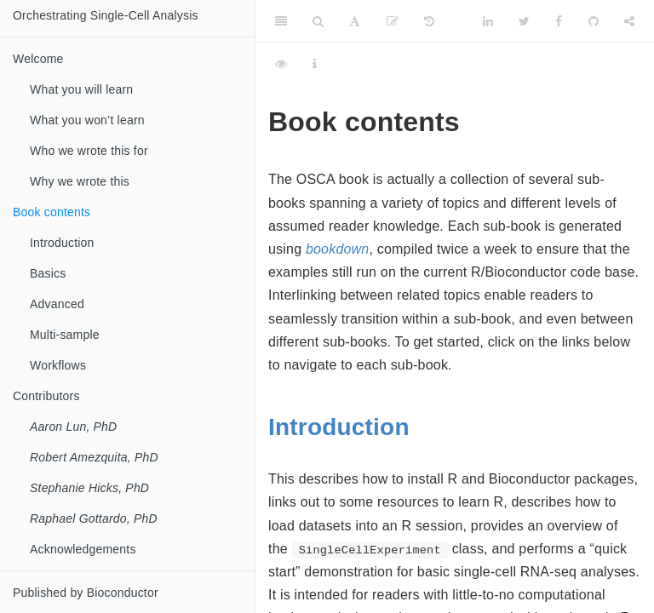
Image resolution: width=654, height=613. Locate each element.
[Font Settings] (354, 21)
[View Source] (281, 64)
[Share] (629, 21)
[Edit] (392, 21)
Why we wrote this (79, 181)
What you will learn (81, 89)
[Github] (593, 21)
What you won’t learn (87, 120)
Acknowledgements (83, 549)
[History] (429, 21)
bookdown (338, 249)
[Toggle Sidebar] (281, 21)
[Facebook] (558, 21)
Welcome (38, 59)
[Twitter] (524, 21)
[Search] (318, 21)
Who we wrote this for (89, 151)
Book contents (51, 212)
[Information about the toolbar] (315, 64)
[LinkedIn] (488, 21)
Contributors (46, 396)
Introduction (339, 427)
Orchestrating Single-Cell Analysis (105, 15)
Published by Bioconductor (85, 592)
